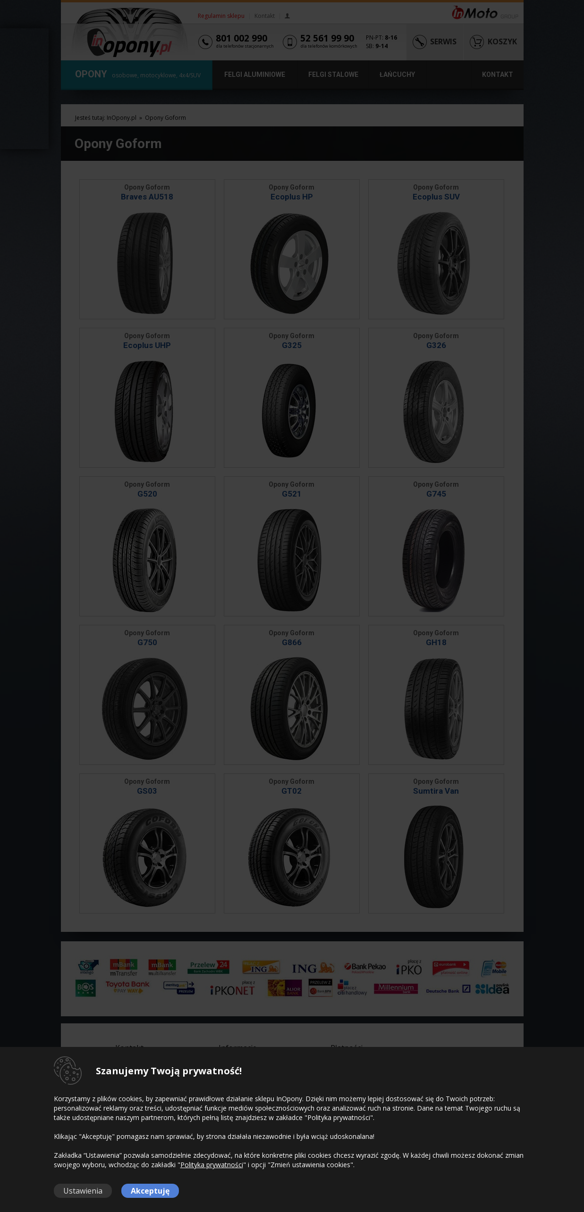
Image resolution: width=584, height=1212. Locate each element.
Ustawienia (82, 1191)
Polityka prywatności (211, 1164)
